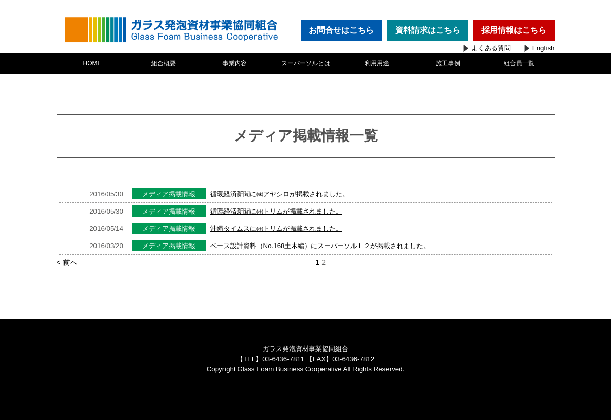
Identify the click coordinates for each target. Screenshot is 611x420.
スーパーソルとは (305, 63)
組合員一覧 (519, 63)
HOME (92, 63)
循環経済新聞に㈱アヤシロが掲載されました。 (279, 194)
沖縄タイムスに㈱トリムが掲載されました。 (276, 228)
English (543, 48)
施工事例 (448, 63)
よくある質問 (491, 48)
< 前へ (72, 262)
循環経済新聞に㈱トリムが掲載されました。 (276, 211)
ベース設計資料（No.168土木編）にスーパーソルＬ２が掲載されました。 (320, 246)
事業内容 (234, 63)
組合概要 (163, 63)
